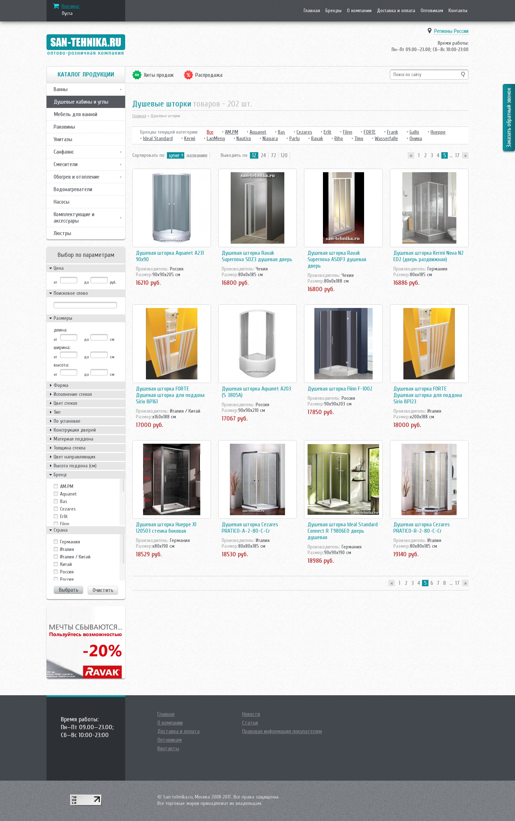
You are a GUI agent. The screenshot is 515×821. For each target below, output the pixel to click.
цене (174, 155)
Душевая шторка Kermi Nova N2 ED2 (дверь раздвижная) (428, 256)
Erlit (64, 516)
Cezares (68, 509)
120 (284, 155)
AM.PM (66, 486)
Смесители (66, 164)
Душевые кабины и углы (81, 102)
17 (457, 155)
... (451, 155)
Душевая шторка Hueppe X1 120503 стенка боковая (166, 527)
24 (263, 155)
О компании (359, 11)
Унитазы (63, 139)
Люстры (62, 233)
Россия (67, 579)
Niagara (270, 138)
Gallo (414, 132)
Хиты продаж (159, 75)
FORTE (370, 132)
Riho (338, 138)
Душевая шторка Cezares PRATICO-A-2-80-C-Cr (250, 527)
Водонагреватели (73, 189)
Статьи (250, 723)
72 (273, 155)
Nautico (243, 138)
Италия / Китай (75, 557)
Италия (67, 549)
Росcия (67, 572)
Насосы (61, 202)
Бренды (333, 11)
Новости (251, 714)
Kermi (189, 138)
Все (210, 132)
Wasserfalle (386, 138)
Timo (358, 138)
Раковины (64, 127)
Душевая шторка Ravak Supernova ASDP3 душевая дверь (337, 259)
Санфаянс (64, 152)
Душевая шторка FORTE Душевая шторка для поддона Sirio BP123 (427, 395)
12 (254, 155)
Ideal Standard (158, 138)
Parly (294, 138)
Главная (312, 11)
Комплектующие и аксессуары (74, 217)
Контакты (457, 11)
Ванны (61, 89)
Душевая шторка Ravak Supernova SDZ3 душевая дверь (257, 256)
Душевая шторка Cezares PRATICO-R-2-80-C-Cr (421, 527)
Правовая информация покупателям (282, 731)
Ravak (317, 138)
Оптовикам (432, 11)
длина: (60, 330)
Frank (392, 132)
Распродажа (208, 75)
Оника (415, 138)
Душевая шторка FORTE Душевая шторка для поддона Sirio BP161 (170, 395)
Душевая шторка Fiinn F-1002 (340, 388)
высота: (61, 365)
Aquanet (68, 494)
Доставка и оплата (396, 11)
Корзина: (71, 6)
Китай (66, 564)
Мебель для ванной (75, 114)
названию (197, 155)
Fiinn (64, 524)
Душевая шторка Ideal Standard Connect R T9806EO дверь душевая (343, 531)
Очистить (103, 590)
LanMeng (216, 138)
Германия (70, 542)
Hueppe (438, 132)
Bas (63, 501)
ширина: (62, 347)
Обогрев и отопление (76, 177)
